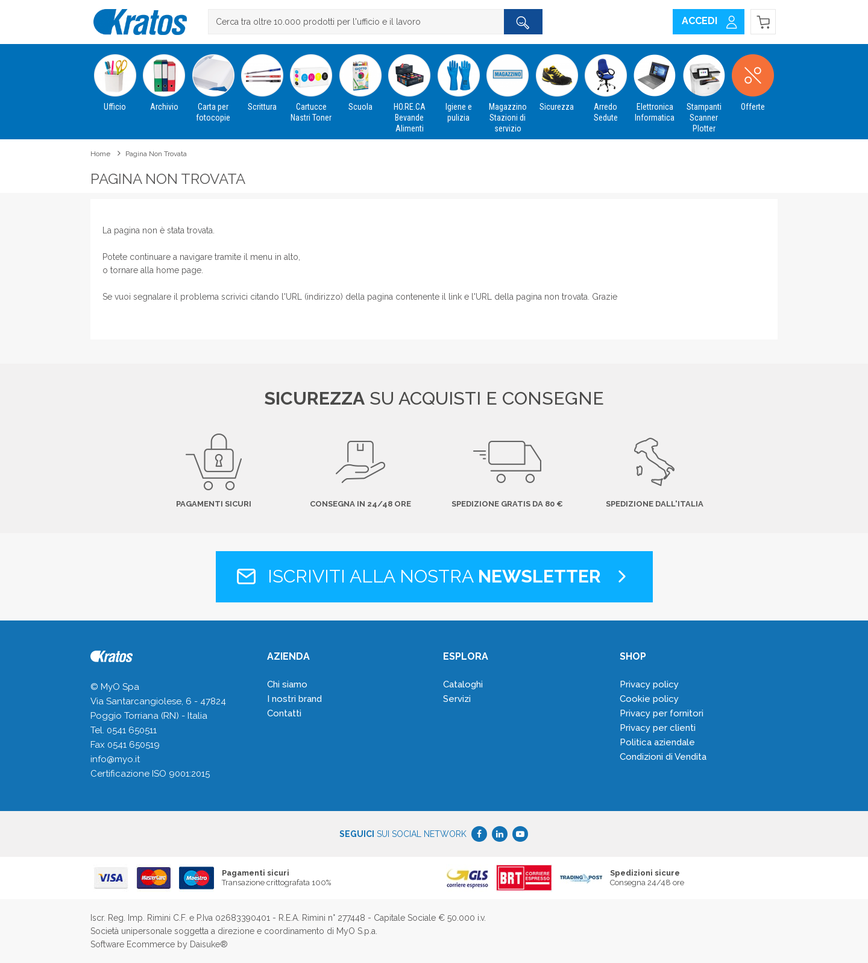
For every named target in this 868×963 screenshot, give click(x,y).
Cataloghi (463, 684)
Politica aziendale (657, 742)
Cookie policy (649, 698)
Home (100, 154)
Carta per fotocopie (213, 83)
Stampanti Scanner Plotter (703, 88)
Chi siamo (287, 684)
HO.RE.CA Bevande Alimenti (409, 88)
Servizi (457, 698)
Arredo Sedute (605, 83)
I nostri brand (294, 698)
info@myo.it (115, 759)
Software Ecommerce (132, 944)
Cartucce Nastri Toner (311, 83)
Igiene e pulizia (458, 83)
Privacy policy (649, 684)
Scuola (360, 78)
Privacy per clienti (658, 727)
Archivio (163, 78)
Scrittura (262, 78)
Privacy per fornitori (661, 713)
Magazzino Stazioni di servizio (507, 88)
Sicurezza (556, 78)
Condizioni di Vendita (663, 756)
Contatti (284, 713)
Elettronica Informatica (655, 83)
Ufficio (114, 78)
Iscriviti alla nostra (434, 576)
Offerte (752, 78)
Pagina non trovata (156, 154)
